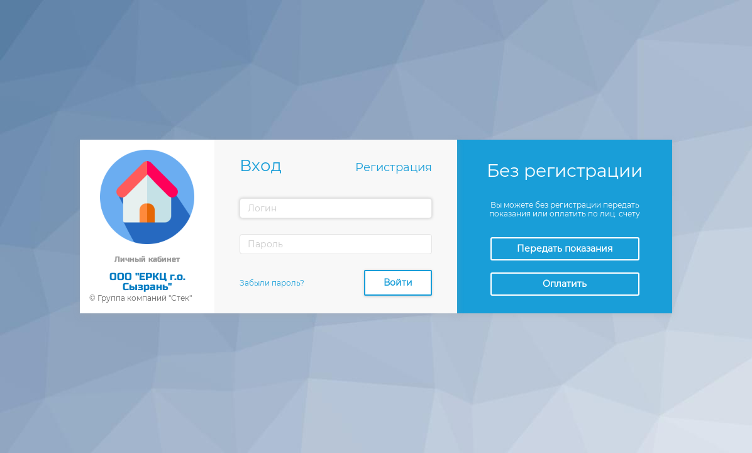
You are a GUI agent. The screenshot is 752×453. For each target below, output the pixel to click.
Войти (398, 282)
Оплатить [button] (565, 283)
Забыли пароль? (272, 283)
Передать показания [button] (564, 248)
